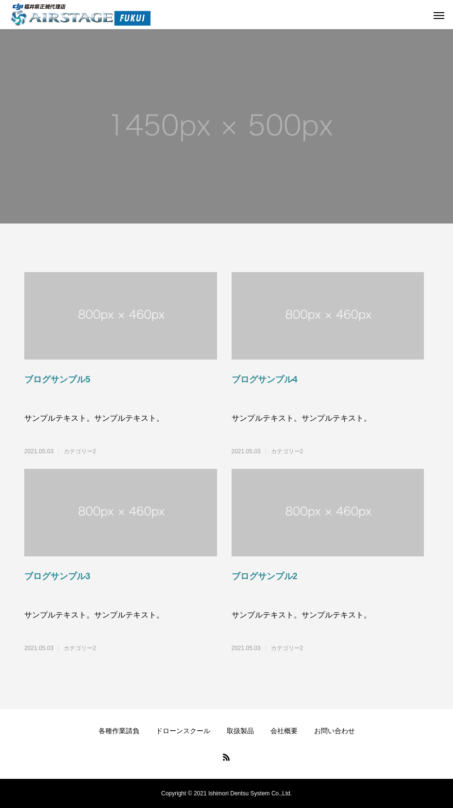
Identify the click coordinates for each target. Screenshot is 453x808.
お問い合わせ (334, 731)
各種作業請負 (119, 731)
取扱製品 (240, 731)
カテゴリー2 (80, 451)
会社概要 (284, 731)
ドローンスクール (183, 731)
